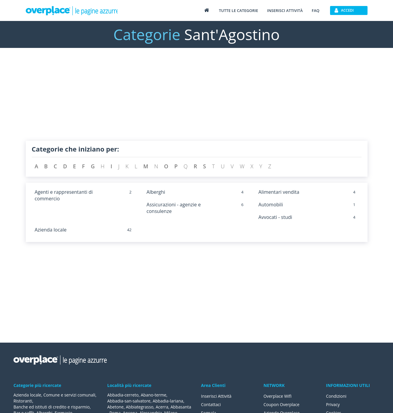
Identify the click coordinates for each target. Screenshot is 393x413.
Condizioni (336, 396)
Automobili (270, 204)
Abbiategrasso (140, 407)
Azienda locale (51, 229)
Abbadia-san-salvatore (129, 401)
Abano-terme (154, 395)
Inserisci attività (285, 10)
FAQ (316, 10)
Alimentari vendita (278, 192)
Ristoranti (22, 401)
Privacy (333, 404)
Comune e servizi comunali (69, 395)
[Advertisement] (197, 99)
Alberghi (156, 192)
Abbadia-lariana (168, 401)
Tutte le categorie (238, 10)
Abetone (115, 407)
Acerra (162, 407)
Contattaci (211, 404)
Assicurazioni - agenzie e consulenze (174, 207)
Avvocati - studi (275, 217)
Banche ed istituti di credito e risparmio (51, 407)
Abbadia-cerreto (123, 395)
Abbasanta (181, 407)
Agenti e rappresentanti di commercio (64, 195)
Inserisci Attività (216, 396)
